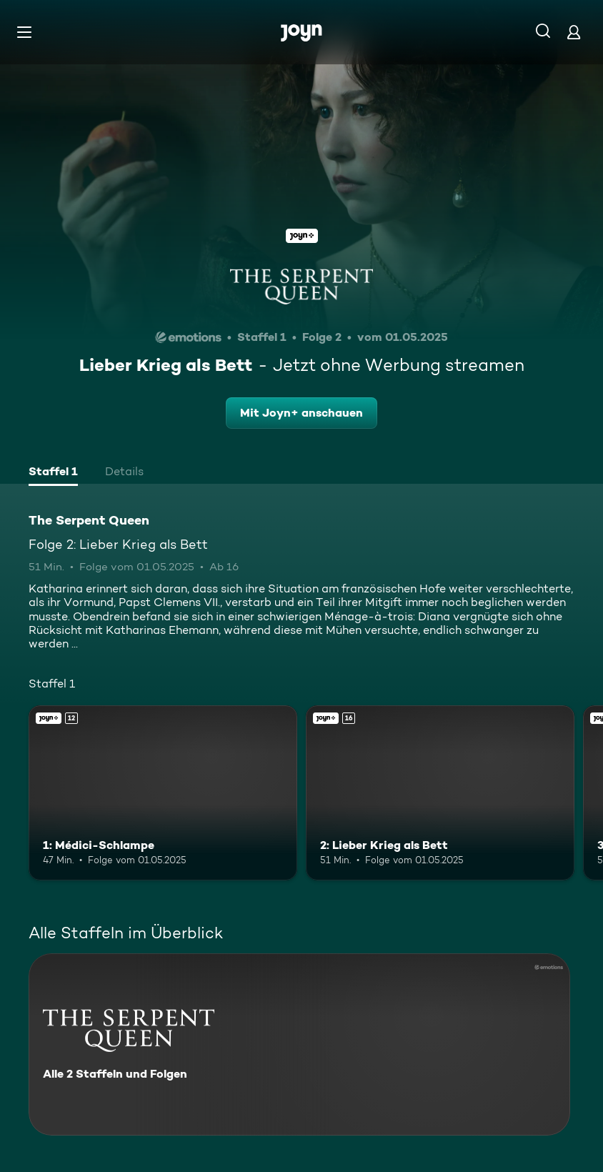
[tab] (53, 473)
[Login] (574, 31)
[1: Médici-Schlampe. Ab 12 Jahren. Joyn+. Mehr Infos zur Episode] (163, 792)
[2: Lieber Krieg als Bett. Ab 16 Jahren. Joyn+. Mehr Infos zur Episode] (440, 792)
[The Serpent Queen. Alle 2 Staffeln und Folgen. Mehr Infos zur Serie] (299, 1044)
